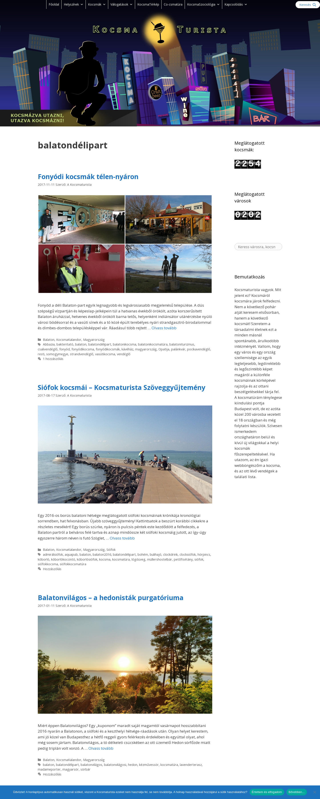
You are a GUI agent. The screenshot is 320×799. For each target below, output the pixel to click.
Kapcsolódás (235, 4)
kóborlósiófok (87, 559)
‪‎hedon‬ (132, 765)
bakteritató (64, 344)
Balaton (48, 340)
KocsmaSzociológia (203, 4)
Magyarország (94, 340)
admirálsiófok (53, 554)
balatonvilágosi (115, 765)
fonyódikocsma (83, 349)
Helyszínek (73, 4)
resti (41, 354)
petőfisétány (183, 559)
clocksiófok (188, 554)
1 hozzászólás (53, 359)
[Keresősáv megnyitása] (308, 5)
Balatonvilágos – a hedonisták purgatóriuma (111, 597)
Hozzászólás (52, 569)
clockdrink (170, 554)
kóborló (43, 559)
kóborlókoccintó (63, 559)
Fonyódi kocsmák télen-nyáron (88, 176)
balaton (80, 344)
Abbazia (49, 344)
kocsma (104, 559)
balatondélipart (99, 344)
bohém (143, 554)
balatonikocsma (124, 344)
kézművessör (149, 765)
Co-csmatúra (173, 4)
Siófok (111, 549)
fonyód (64, 349)
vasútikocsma (105, 354)
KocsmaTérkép (148, 4)
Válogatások (121, 4)
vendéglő (123, 354)
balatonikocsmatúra (153, 344)
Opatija (163, 349)
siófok (198, 559)
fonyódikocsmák (108, 349)
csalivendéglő (48, 349)
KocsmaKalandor (68, 340)
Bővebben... (297, 792)
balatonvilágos (91, 765)
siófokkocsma (48, 564)
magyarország (146, 349)
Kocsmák (97, 4)
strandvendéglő (81, 354)
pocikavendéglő (198, 349)
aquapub (71, 554)
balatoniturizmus (181, 344)
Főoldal (54, 4)
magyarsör (70, 769)
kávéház (127, 349)
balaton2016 (102, 554)
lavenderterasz (191, 765)
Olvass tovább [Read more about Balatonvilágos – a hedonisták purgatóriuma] (100, 748)
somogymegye (57, 354)
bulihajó (155, 554)
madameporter (49, 769)
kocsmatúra (121, 559)
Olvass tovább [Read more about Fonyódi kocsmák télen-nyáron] (164, 327)
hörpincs (204, 554)
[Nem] (314, 792)
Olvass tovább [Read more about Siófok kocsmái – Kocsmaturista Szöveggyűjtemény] (122, 538)
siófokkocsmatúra (73, 564)
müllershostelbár (159, 559)
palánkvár (178, 349)
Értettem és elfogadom (267, 792)
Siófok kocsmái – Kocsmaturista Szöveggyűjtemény (121, 387)
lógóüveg (138, 559)
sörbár (85, 769)
